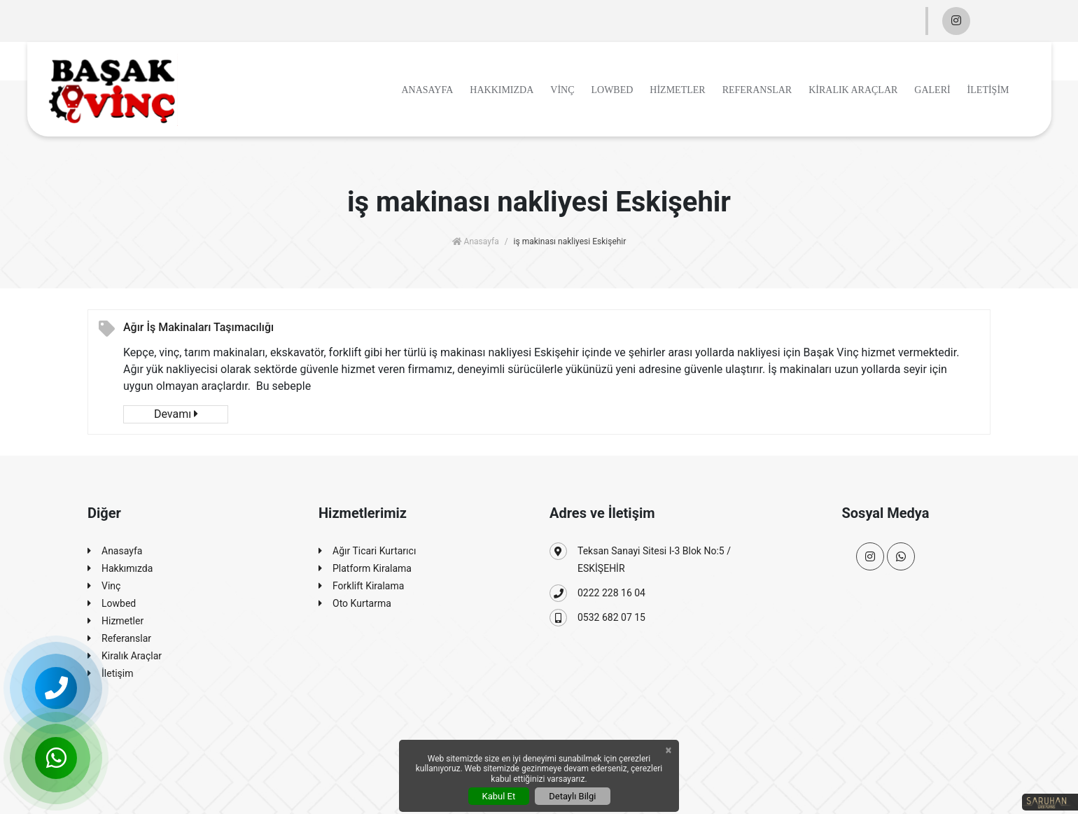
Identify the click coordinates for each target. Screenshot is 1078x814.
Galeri (932, 90)
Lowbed (612, 90)
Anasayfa (427, 90)
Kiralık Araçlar (852, 90)
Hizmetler (677, 90)
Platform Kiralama (365, 568)
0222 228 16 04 (597, 593)
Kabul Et (499, 796)
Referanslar (757, 90)
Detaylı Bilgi (572, 796)
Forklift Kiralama (361, 586)
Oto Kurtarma (354, 603)
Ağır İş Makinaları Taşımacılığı (198, 327)
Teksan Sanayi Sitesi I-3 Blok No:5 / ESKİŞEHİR (640, 558)
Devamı (175, 414)
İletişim (988, 90)
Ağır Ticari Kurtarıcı (367, 551)
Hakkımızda (501, 90)
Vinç (562, 90)
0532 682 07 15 (597, 617)
